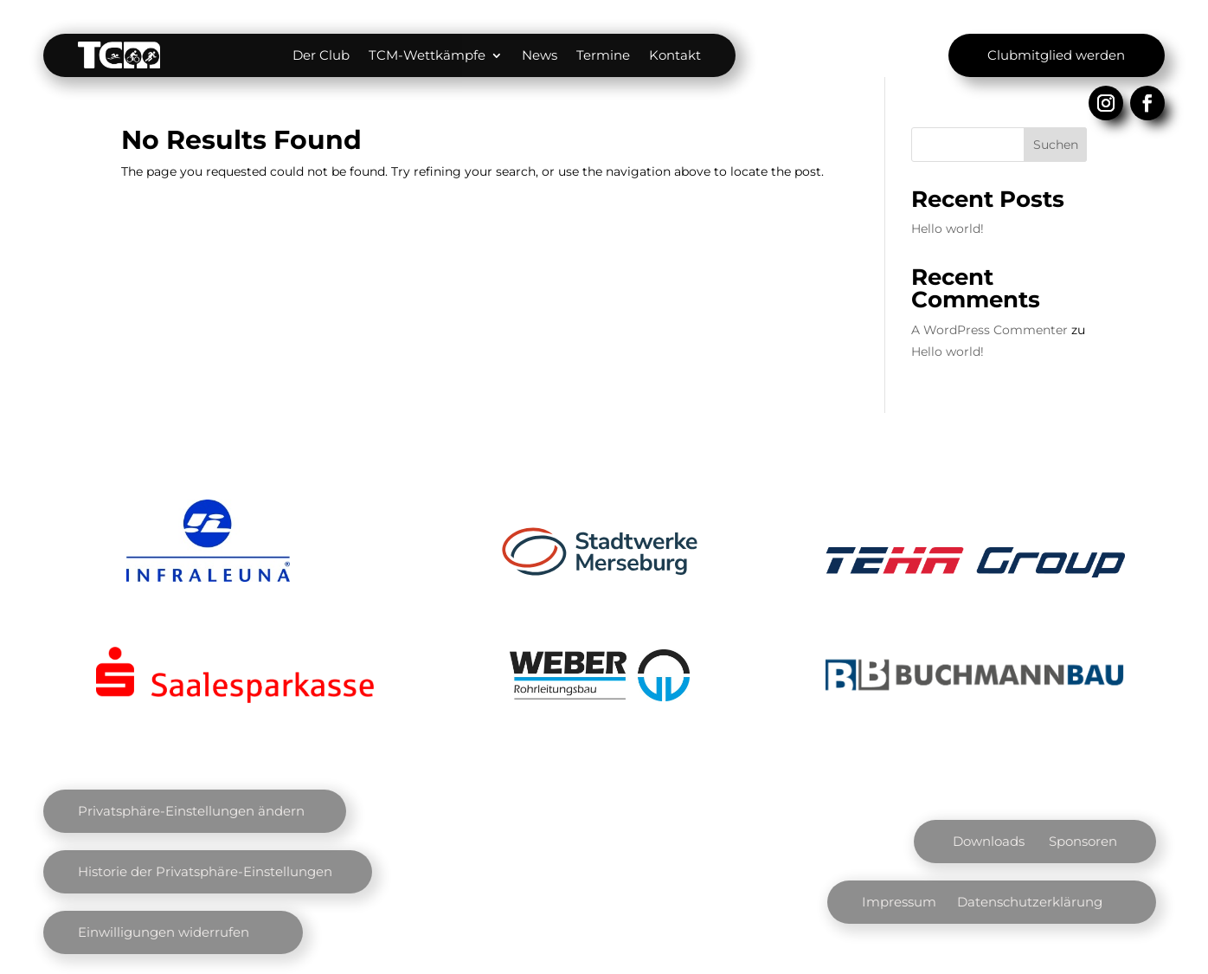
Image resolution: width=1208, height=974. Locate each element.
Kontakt (675, 55)
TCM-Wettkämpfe (427, 55)
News (539, 55)
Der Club (321, 55)
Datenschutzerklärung (1029, 901)
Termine (603, 55)
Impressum (899, 901)
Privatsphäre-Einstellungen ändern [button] (191, 811)
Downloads (989, 841)
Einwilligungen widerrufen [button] (163, 932)
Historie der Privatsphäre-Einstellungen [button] (205, 871)
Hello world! (947, 228)
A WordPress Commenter (989, 330)
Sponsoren (1083, 841)
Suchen (1055, 144)
